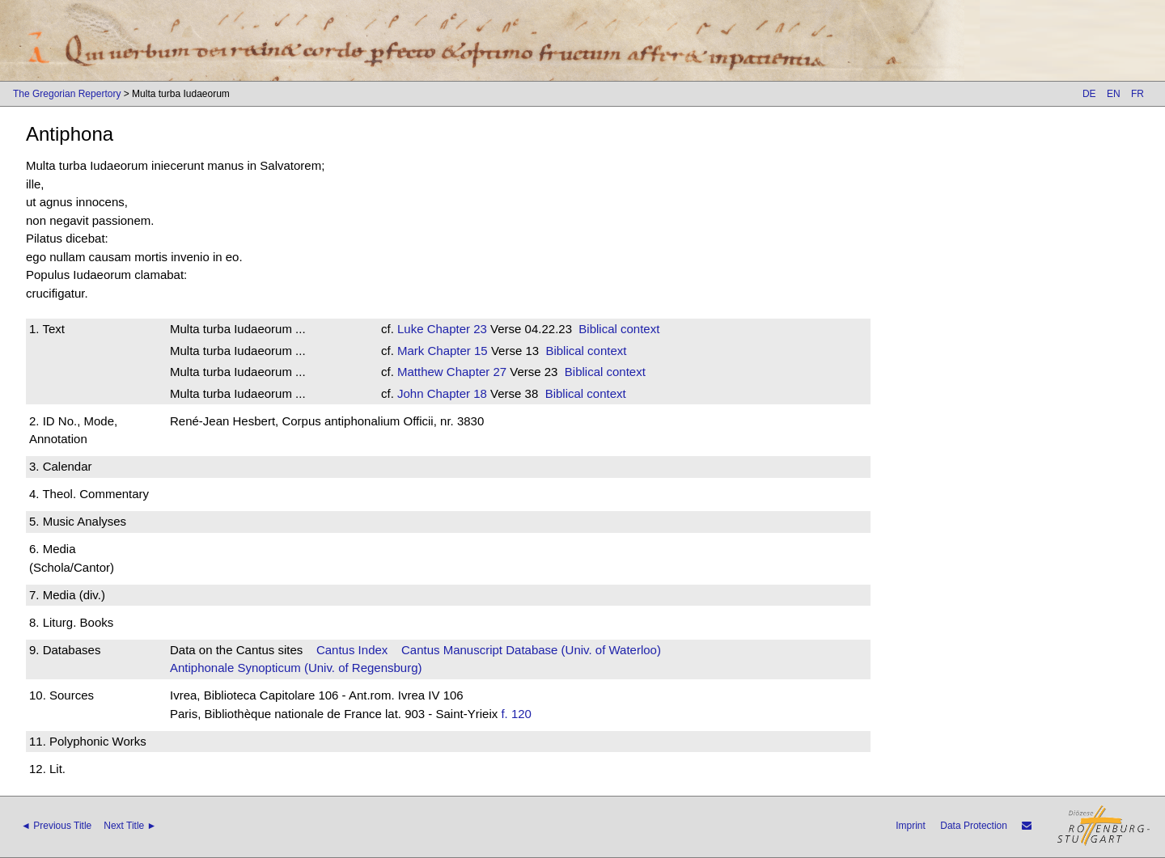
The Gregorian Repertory (67, 93)
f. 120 (516, 714)
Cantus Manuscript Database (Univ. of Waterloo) (531, 650)
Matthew (420, 371)
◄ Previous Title (56, 825)
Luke (410, 329)
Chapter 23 (455, 329)
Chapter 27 (474, 371)
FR (1137, 93)
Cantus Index (352, 650)
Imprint (911, 825)
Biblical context (618, 329)
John (410, 393)
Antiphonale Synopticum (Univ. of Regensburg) (296, 667)
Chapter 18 (455, 393)
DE (1089, 93)
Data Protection (973, 825)
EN (1114, 93)
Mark (410, 350)
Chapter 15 (455, 350)
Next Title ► (130, 825)
